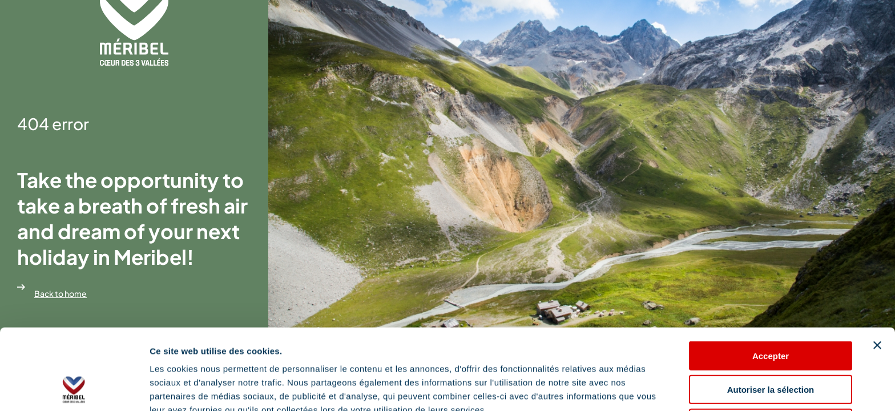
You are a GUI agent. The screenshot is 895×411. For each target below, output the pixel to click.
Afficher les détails (188, 388)
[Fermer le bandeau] (877, 269)
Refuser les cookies (771, 347)
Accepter (770, 280)
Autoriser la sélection (771, 314)
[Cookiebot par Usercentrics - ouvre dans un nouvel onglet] (74, 388)
